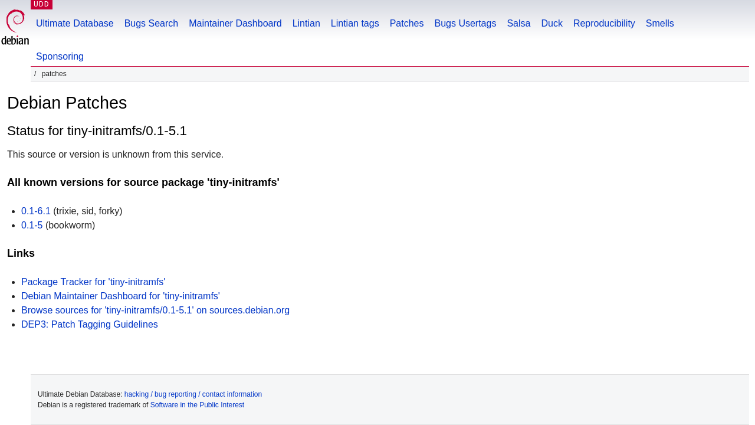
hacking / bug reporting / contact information (193, 394)
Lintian (306, 23)
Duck (551, 23)
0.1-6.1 (36, 211)
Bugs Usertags (465, 23)
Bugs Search (151, 23)
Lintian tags (355, 23)
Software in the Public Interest (197, 405)
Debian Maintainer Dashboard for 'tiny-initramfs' (120, 296)
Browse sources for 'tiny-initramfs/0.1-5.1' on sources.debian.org (155, 310)
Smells (660, 23)
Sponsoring (60, 56)
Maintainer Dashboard (235, 23)
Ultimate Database (75, 23)
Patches (407, 23)
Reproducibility (604, 23)
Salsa (518, 23)
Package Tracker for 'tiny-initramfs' (93, 282)
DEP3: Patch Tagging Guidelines (89, 324)
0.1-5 (31, 225)
